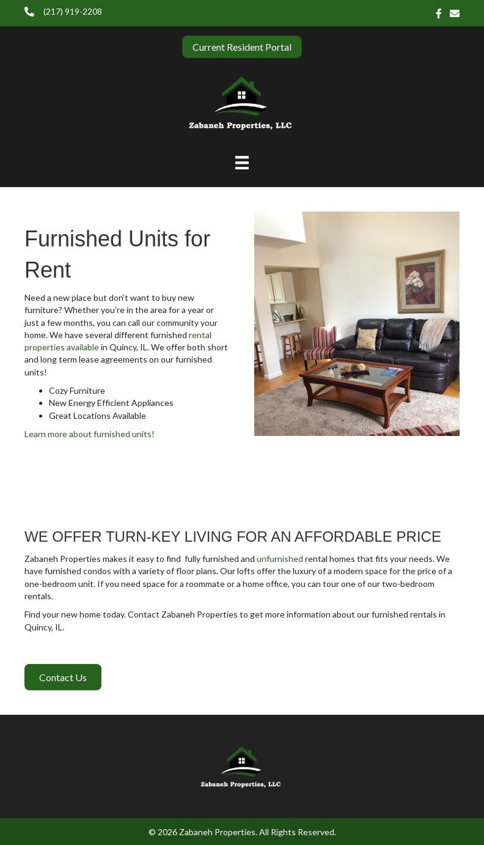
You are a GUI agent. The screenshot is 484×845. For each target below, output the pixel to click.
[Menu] (242, 162)
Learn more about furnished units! (89, 434)
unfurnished (280, 558)
